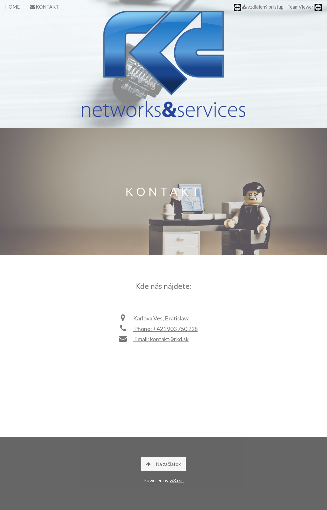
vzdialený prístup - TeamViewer (278, 7)
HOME (12, 7)
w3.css (177, 480)
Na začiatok (163, 464)
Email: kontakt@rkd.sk (153, 338)
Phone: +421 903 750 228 (158, 328)
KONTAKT (44, 7)
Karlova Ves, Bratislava (154, 318)
